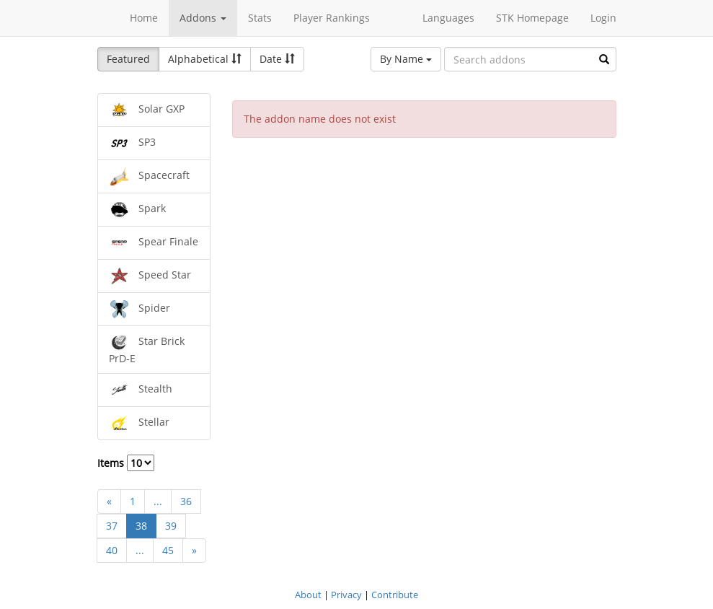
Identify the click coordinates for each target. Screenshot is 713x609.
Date (277, 59)
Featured (128, 59)
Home (144, 18)
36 (186, 501)
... (158, 501)
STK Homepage (532, 18)
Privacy (346, 594)
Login (603, 18)
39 (171, 526)
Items (125, 463)
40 (112, 550)
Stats (260, 18)
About (308, 594)
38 (141, 526)
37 (112, 526)
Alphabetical (205, 59)
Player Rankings (331, 18)
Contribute (394, 594)
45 (168, 550)
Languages (448, 18)
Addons (203, 18)
